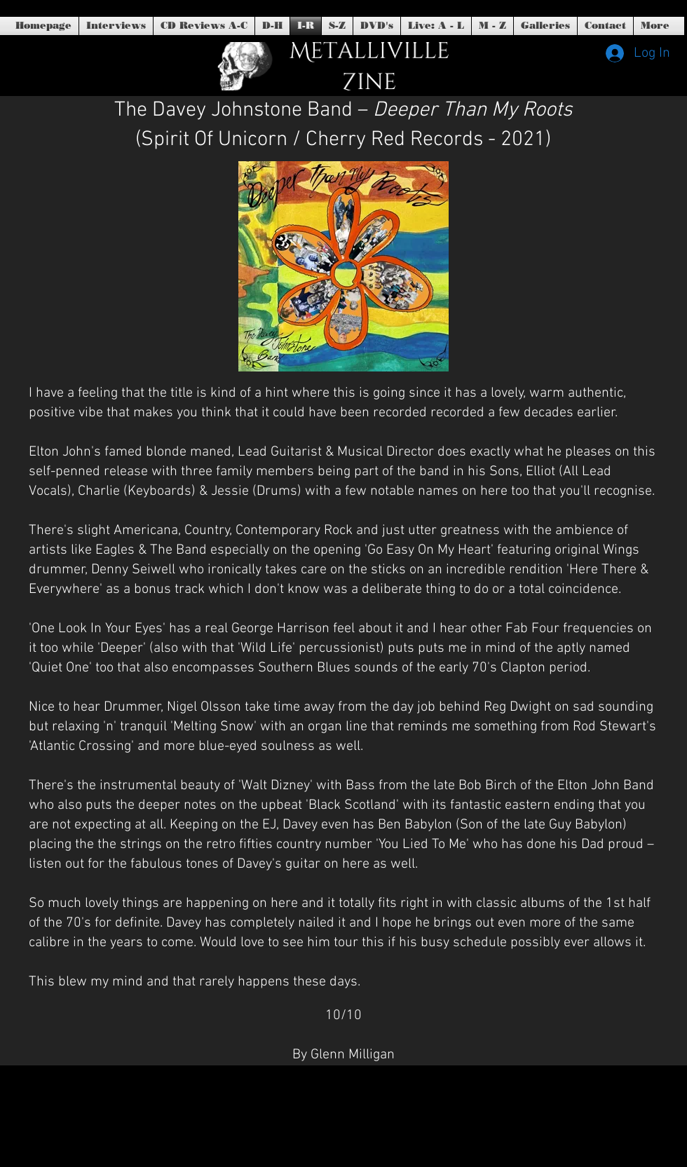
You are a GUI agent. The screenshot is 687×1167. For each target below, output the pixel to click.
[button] (376, 26)
